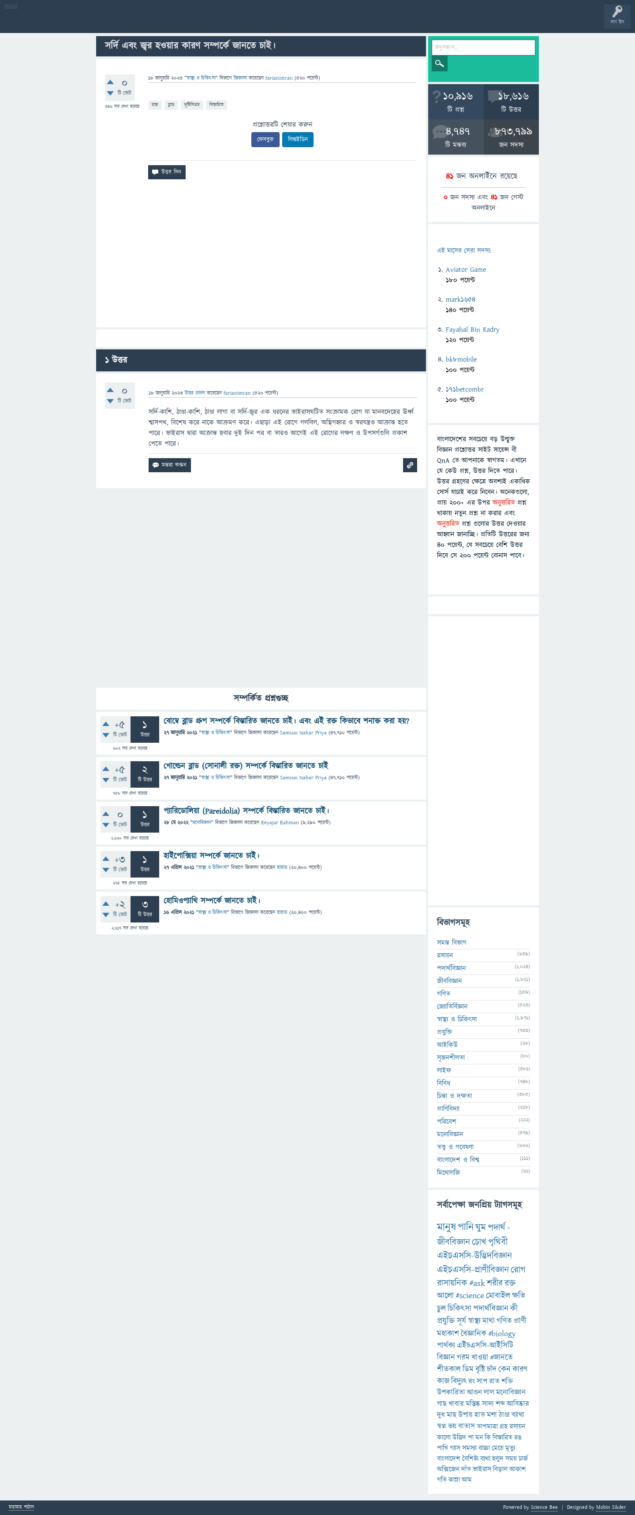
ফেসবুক (265, 139)
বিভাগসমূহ (143, 23)
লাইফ (444, 1070)
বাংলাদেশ (448, 1458)
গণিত (443, 994)
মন (479, 1437)
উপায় (465, 1415)
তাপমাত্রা (487, 1426)
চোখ (479, 1242)
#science (470, 1296)
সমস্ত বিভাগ (452, 943)
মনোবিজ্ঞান (201, 822)
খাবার (456, 1404)
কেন (504, 1369)
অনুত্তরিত (116, 23)
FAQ (225, 23)
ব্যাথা (518, 1415)
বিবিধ (443, 1083)
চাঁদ (492, 1369)
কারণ (519, 1369)
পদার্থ (496, 1227)
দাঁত (466, 1469)
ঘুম (480, 1227)
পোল (301, 23)
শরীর (495, 1283)
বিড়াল (500, 1469)
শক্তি (507, 1381)
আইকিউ (447, 1045)
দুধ (441, 1415)
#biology (502, 1333)
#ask (477, 1283)
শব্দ (500, 1404)
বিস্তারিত (216, 104)
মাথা (488, 1320)
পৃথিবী (498, 1242)
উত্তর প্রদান (195, 393)
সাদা (488, 1404)
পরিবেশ (446, 1121)
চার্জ (523, 1458)
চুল (441, 1309)
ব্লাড (171, 104)
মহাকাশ (448, 1333)
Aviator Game (466, 269)
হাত (479, 1415)
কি (488, 1437)
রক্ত (155, 104)
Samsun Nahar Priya (303, 733)
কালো (444, 1437)
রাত (494, 1381)
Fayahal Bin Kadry (473, 329)
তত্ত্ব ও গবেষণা (455, 1147)
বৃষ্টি (480, 1369)
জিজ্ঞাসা (241, 78)
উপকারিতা (451, 1392)
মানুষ (446, 1227)
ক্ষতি (518, 1296)
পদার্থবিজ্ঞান (451, 968)
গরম (463, 1357)
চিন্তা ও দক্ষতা (454, 1096)
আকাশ (517, 1469)
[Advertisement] (261, 257)
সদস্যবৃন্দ (170, 23)
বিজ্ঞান (446, 1357)
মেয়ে (498, 1448)
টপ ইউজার (356, 23)
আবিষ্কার (518, 1404)
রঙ (518, 1437)
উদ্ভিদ (459, 1437)
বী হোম (34, 23)
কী (514, 1309)
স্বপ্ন (441, 1426)
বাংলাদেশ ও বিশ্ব (458, 1160)
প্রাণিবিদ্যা (448, 1109)
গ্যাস (455, 1448)
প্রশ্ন (61, 23)
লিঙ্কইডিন (298, 139)
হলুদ (498, 1458)
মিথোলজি (448, 1173)
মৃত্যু (510, 1448)
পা (471, 1437)
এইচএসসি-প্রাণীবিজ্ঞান (473, 1269)
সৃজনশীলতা (451, 1058)
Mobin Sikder (611, 1507)
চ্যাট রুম (274, 23)
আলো (445, 1296)
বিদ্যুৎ (459, 1381)
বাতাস (466, 1426)
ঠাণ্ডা (504, 1415)
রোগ (518, 1269)
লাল (489, 1392)
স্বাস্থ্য (474, 1320)
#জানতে (501, 1357)
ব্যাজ (329, 23)
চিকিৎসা (459, 1309)
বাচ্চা (484, 1448)
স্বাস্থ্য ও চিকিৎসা (201, 78)
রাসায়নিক (452, 1283)
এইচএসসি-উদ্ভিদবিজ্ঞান (474, 1255)
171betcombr (465, 389)
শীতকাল (449, 1369)
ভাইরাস (482, 1469)
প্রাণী (520, 1320)
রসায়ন (517, 1426)
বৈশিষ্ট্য (470, 1458)
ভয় (452, 1426)
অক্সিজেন (448, 1469)
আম (467, 1480)
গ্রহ (504, 1426)
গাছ (442, 1404)
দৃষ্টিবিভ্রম (192, 104)
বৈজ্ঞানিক (473, 1333)
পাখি (442, 1448)
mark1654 (460, 299)
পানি (466, 1227)
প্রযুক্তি (444, 1032)
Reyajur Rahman (280, 822)
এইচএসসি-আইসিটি (485, 1345)
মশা (492, 1415)
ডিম (468, 1369)
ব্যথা (485, 1458)
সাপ (482, 1381)
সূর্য (461, 1321)
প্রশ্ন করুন (198, 23)
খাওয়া (479, 1357)
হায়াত (282, 867)
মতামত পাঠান (21, 1508)
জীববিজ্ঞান (449, 981)
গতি (442, 1480)
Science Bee (544, 1507)
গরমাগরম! (89, 23)
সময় (511, 1458)
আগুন (474, 1392)
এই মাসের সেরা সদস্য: (464, 251)
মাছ (451, 1415)
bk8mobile (461, 359)
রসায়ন (445, 955)
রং (471, 1381)
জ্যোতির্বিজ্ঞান (452, 1006)
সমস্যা (469, 1448)
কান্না (454, 1480)
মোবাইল (498, 1296)
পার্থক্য (446, 1345)
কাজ (443, 1381)
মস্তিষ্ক (473, 1404)
